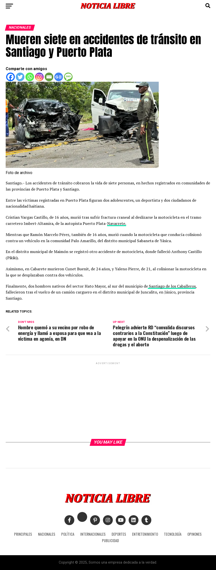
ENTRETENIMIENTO (145, 534)
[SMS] (68, 77)
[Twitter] (20, 77)
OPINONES (194, 534)
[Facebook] (10, 77)
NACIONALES (46, 534)
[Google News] (58, 77)
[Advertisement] (108, 400)
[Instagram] (39, 77)
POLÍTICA (67, 534)
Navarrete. (116, 223)
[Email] (49, 77)
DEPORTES (119, 534)
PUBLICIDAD (110, 540)
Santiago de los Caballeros (172, 286)
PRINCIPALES (23, 534)
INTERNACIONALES (93, 534)
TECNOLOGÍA (172, 534)
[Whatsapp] (29, 77)
